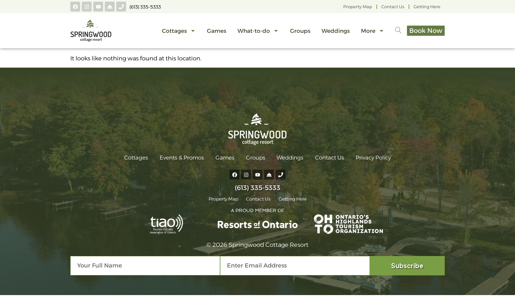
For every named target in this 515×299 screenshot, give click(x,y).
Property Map (357, 7)
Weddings (327, 34)
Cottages (170, 34)
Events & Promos (173, 159)
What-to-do (249, 34)
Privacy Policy (385, 159)
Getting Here (427, 7)
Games (207, 34)
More (363, 34)
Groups (291, 34)
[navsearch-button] (389, 33)
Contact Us (392, 7)
